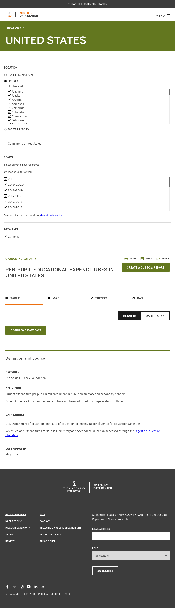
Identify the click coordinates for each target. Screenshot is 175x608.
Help (42, 514)
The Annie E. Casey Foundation (87, 4)
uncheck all (15, 86)
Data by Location (15, 514)
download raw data (52, 215)
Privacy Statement (51, 534)
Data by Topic (13, 521)
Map (56, 298)
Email (146, 258)
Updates (10, 541)
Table (15, 298)
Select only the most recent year (22, 164)
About (9, 534)
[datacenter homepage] (29, 14)
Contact (45, 521)
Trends (101, 298)
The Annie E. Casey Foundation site (61, 527)
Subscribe (105, 571)
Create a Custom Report (145, 267)
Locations (13, 28)
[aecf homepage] (9, 14)
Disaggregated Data (17, 527)
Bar (140, 298)
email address (101, 528)
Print (130, 258)
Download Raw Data (26, 330)
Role (95, 548)
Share (162, 258)
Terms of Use (48, 541)
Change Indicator (19, 259)
